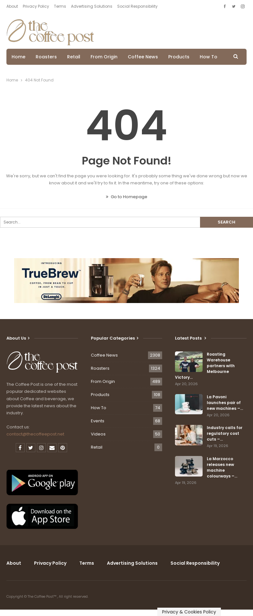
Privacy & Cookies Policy (189, 612)
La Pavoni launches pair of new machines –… (225, 402)
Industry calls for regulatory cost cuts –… (224, 433)
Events (97, 421)
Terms (60, 6)
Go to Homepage (126, 197)
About (12, 6)
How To (208, 57)
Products (178, 57)
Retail (73, 57)
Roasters (46, 57)
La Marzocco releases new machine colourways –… (222, 467)
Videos (98, 434)
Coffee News (143, 57)
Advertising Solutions (91, 6)
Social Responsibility (137, 6)
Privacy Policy (36, 6)
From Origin (104, 57)
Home (18, 57)
